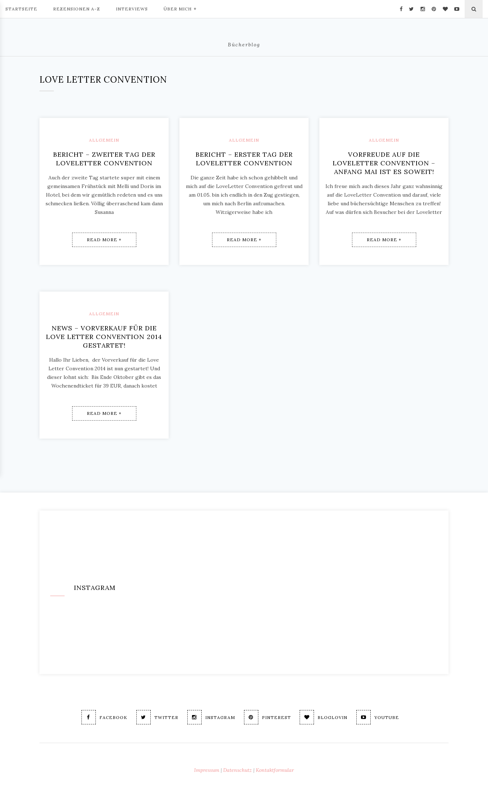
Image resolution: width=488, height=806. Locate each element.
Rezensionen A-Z (76, 9)
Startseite (21, 9)
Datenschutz (237, 770)
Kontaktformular (275, 770)
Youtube (381, 717)
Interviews (132, 9)
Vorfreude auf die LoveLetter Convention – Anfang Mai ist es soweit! (384, 163)
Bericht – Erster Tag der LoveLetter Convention (244, 158)
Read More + (104, 239)
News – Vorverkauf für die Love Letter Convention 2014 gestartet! (104, 336)
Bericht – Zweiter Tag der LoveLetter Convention (104, 158)
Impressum (206, 770)
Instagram (210, 717)
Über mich (180, 8)
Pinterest (267, 717)
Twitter (154, 717)
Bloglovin (325, 717)
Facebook (100, 717)
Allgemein (104, 140)
